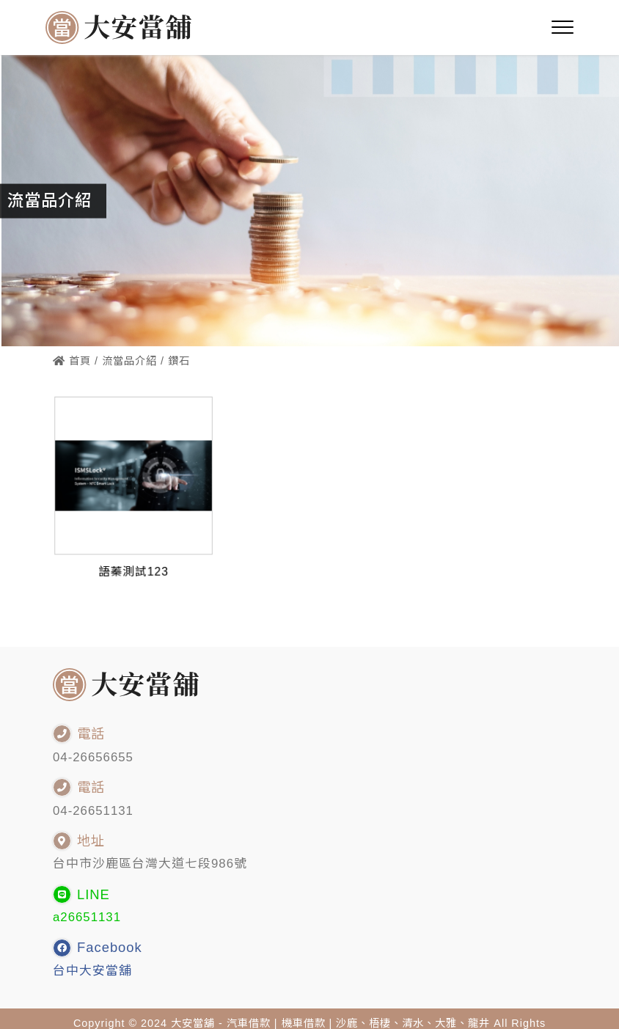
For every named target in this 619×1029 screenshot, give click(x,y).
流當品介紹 (129, 361)
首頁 (72, 361)
